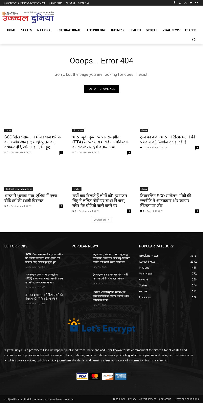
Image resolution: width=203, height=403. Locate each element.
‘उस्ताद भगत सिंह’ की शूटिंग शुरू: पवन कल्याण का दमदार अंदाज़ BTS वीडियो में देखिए (111, 296)
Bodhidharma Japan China (19, 189)
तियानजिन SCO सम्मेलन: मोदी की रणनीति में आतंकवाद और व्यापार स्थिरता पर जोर (165, 200)
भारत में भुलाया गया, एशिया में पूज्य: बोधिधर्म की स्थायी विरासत (31, 198)
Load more (101, 219)
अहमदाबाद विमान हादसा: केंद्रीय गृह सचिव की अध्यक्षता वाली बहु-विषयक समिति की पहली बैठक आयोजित (111, 258)
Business (78, 130)
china (8, 130)
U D (6, 152)
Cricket (77, 189)
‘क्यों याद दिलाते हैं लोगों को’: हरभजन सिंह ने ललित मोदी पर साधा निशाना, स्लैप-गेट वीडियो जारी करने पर (99, 200)
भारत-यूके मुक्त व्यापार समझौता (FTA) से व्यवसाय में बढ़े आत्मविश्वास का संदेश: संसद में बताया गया (100, 142)
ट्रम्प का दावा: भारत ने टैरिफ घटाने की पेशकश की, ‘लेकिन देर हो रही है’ (167, 139)
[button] (194, 39)
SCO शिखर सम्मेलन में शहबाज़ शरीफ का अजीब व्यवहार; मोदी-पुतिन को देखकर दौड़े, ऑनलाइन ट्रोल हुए (32, 142)
